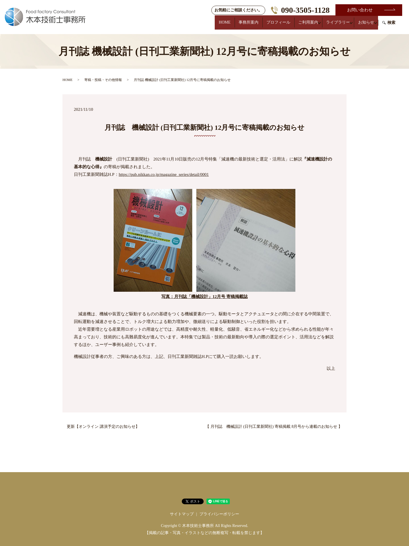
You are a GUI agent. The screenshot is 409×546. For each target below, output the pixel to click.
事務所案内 (241, 25)
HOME (215, 25)
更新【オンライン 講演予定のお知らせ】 (103, 426)
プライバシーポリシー (219, 514)
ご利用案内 (304, 25)
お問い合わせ (360, 10)
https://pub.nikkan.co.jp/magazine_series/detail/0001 (164, 174)
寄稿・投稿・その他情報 (103, 80)
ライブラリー (336, 25)
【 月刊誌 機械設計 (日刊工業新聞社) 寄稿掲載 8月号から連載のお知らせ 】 (273, 426)
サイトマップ (182, 514)
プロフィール (273, 25)
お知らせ (365, 25)
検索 (391, 25)
